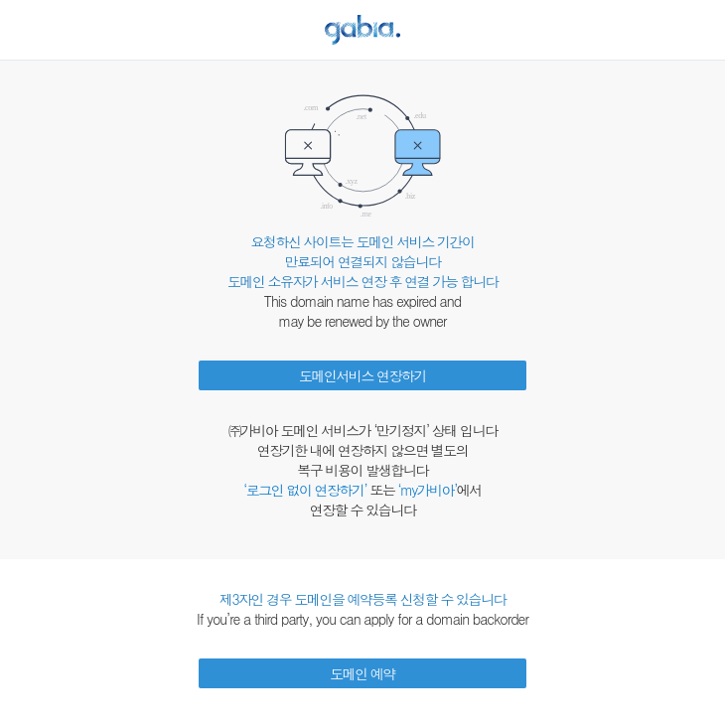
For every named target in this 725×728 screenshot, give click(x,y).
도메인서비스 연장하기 (362, 375)
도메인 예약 (362, 673)
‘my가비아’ (427, 490)
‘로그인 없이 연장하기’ (304, 490)
